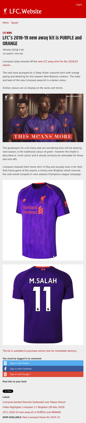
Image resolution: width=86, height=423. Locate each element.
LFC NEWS (7, 33)
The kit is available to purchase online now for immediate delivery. (40, 350)
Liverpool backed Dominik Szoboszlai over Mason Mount (34, 402)
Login (79, 4)
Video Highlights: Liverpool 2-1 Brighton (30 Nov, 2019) (33, 407)
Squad (14, 22)
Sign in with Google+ (16, 374)
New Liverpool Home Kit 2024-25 (41, 417)
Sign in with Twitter (16, 363)
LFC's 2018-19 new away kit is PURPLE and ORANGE (32, 412)
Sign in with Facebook (17, 368)
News (6, 22)
